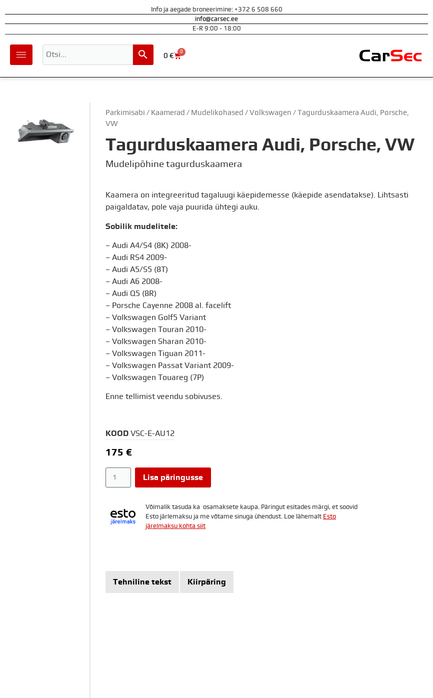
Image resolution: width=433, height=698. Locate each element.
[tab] (142, 582)
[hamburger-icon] (21, 54)
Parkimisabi (125, 112)
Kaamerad (168, 112)
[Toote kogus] (118, 478)
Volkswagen (271, 112)
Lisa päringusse (173, 478)
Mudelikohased (217, 112)
